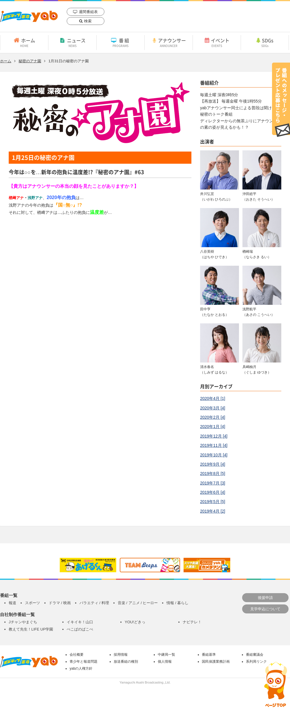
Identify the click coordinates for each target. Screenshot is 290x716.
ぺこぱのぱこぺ (80, 629)
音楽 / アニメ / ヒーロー (138, 603)
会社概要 (77, 655)
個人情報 (165, 661)
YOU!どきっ (135, 622)
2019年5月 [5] (212, 501)
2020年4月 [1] (212, 398)
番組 (120, 42)
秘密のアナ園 (30, 61)
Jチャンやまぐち (23, 622)
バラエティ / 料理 (94, 603)
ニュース (72, 42)
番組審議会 (254, 655)
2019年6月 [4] (212, 492)
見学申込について (265, 609)
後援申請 (265, 597)
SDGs (265, 42)
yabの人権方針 (81, 668)
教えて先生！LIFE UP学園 (31, 629)
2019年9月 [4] (212, 464)
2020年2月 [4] (212, 417)
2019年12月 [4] (213, 436)
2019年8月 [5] (212, 473)
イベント (217, 42)
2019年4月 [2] (212, 511)
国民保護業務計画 (216, 661)
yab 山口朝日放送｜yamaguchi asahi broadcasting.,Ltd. (29, 16)
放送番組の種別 (126, 661)
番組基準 (209, 655)
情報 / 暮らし (177, 603)
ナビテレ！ (192, 622)
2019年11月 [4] (213, 445)
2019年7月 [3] (212, 483)
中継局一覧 (166, 655)
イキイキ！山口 (80, 622)
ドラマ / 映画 (60, 603)
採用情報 (121, 655)
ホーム (24, 42)
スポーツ (32, 603)
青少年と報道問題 (83, 661)
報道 (12, 603)
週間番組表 (88, 12)
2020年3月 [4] (212, 408)
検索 (88, 21)
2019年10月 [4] (213, 455)
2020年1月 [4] (212, 426)
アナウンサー (169, 42)
